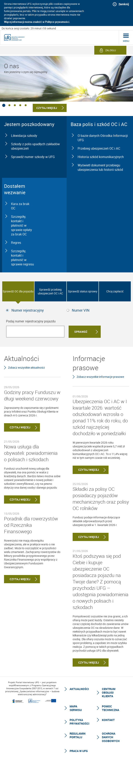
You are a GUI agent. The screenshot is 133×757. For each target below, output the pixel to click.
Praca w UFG (79, 751)
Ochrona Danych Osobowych (111, 737)
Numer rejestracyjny (27, 310)
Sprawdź (80, 332)
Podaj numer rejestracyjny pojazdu (31, 321)
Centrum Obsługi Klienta (108, 692)
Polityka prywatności (79, 721)
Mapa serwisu (76, 708)
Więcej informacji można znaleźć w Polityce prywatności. (37, 22)
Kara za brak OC (20, 206)
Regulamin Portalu (77, 735)
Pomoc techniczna (110, 708)
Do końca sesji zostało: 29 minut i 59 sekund (29, 28)
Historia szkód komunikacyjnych (101, 157)
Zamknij (124, 4)
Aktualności (79, 689)
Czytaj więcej (17, 427)
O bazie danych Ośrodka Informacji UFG (103, 137)
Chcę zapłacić (115, 291)
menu (126, 40)
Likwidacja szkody (24, 135)
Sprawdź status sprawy (82, 291)
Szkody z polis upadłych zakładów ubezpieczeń (35, 146)
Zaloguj (110, 50)
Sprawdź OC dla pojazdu (18, 291)
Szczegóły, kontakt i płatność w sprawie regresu (22, 257)
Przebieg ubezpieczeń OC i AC (99, 148)
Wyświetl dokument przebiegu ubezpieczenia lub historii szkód (100, 167)
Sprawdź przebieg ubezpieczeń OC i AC (50, 291)
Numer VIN (80, 310)
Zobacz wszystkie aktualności (26, 367)
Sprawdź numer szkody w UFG (33, 157)
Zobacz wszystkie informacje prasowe (100, 377)
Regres (16, 242)
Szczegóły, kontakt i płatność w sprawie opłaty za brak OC (21, 225)
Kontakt (108, 720)
